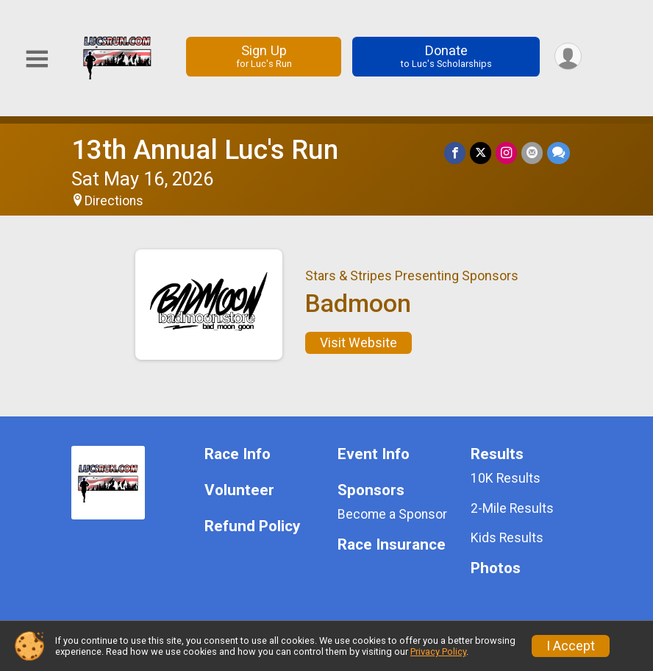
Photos (496, 568)
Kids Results (507, 537)
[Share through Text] (558, 152)
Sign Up (264, 56)
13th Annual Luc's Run (204, 150)
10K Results (505, 478)
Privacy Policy (438, 651)
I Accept (570, 646)
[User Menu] (568, 56)
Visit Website (358, 343)
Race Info (237, 454)
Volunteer (239, 490)
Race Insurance (392, 544)
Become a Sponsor (392, 514)
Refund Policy (252, 526)
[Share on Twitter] (480, 152)
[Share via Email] (532, 152)
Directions (114, 201)
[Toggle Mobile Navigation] (36, 59)
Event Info (374, 454)
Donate (446, 56)
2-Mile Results (512, 508)
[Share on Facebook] (454, 152)
